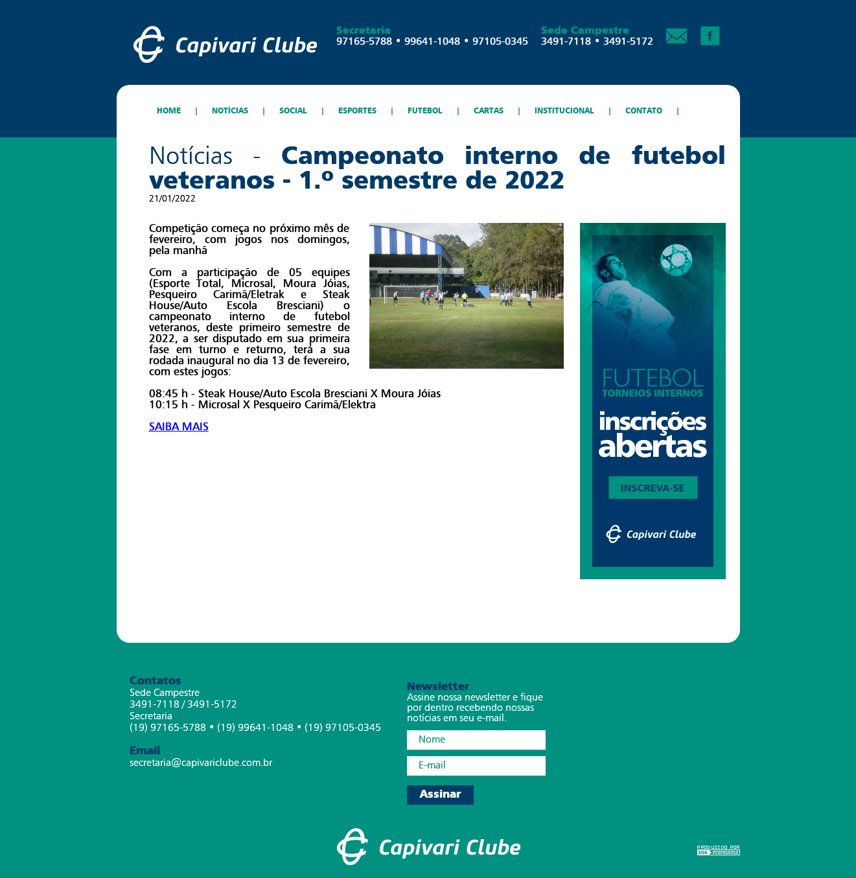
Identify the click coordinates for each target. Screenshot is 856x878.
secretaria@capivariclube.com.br (201, 763)
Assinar (440, 794)
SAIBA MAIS (179, 426)
